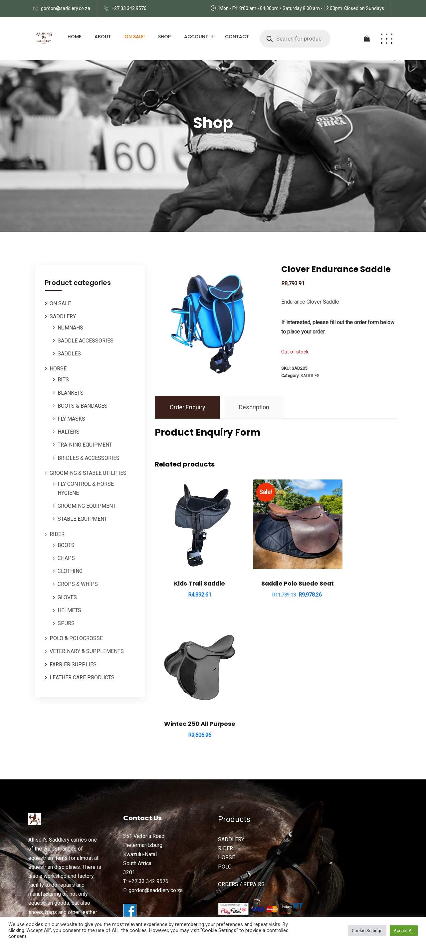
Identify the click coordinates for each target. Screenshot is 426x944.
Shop (164, 36)
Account (196, 36)
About (103, 36)
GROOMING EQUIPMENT (87, 506)
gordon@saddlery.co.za (65, 8)
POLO (225, 806)
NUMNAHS (70, 328)
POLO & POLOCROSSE (76, 638)
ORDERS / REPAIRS (241, 823)
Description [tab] (254, 407)
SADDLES (69, 353)
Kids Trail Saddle (192, 569)
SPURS (66, 623)
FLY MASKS (71, 419)
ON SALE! (134, 36)
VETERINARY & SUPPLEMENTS (87, 651)
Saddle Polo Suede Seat (276, 569)
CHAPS (66, 558)
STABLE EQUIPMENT (82, 519)
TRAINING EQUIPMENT (85, 445)
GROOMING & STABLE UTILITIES (88, 473)
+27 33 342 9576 (128, 8)
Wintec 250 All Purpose (360, 565)
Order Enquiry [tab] (187, 407)
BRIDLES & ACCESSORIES (88, 458)
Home (74, 36)
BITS (63, 379)
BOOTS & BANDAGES (82, 406)
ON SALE (60, 303)
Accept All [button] (404, 930)
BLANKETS (71, 393)
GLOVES (67, 597)
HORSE (58, 368)
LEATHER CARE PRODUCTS (82, 677)
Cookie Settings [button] (367, 930)
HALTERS (69, 432)
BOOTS (66, 545)
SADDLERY (63, 316)
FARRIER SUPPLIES (73, 664)
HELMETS (69, 610)
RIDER (57, 534)
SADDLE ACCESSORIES (85, 340)
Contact (237, 36)
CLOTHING (70, 571)
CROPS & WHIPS (78, 584)
